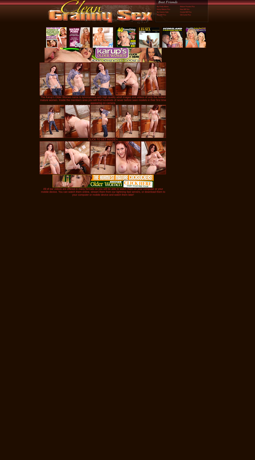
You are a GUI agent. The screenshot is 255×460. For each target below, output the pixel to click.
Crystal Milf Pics (186, 12)
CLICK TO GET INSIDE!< (103, 139)
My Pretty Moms (162, 6)
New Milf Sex (184, 9)
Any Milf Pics (161, 15)
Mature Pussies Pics (187, 6)
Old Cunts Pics (185, 15)
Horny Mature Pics (163, 9)
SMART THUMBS (133, 392)
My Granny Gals (162, 12)
